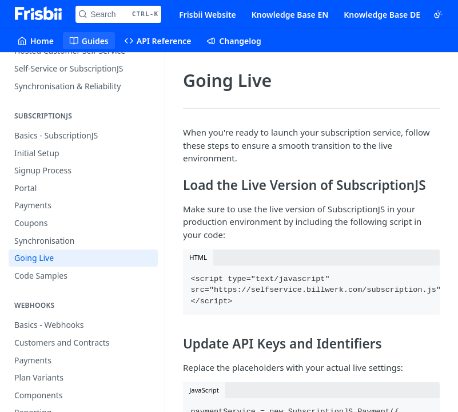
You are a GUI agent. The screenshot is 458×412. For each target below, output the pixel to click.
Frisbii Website (207, 14)
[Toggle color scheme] (438, 14)
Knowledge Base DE (382, 14)
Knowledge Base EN (290, 14)
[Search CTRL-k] (118, 14)
